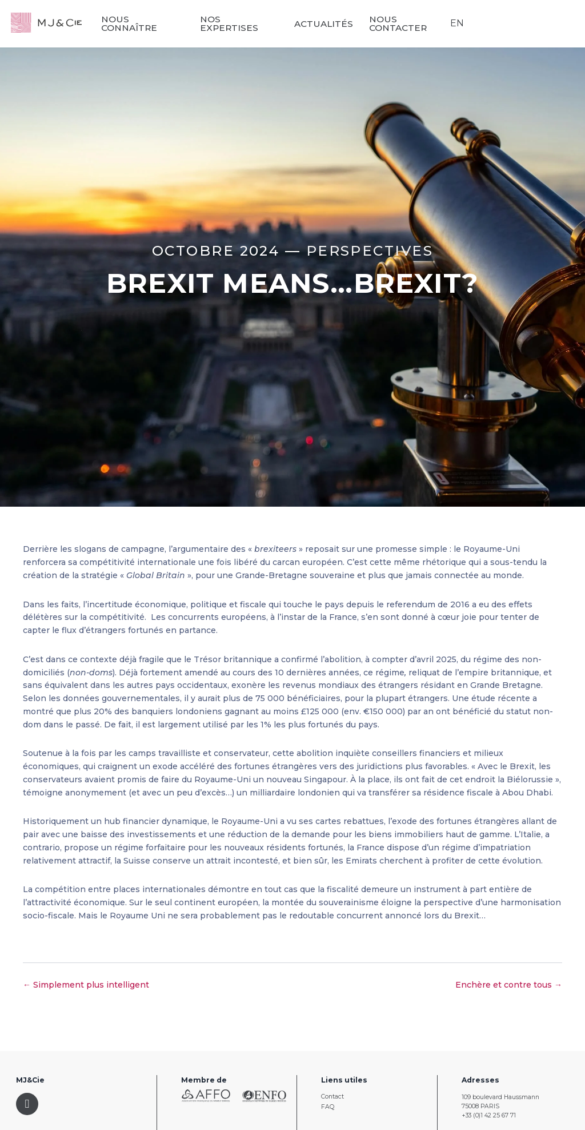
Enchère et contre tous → (508, 985)
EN (456, 23)
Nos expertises (255, 24)
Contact (332, 1096)
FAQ (327, 1107)
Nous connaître (169, 24)
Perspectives (369, 250)
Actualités (336, 23)
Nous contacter (411, 24)
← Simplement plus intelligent (86, 985)
